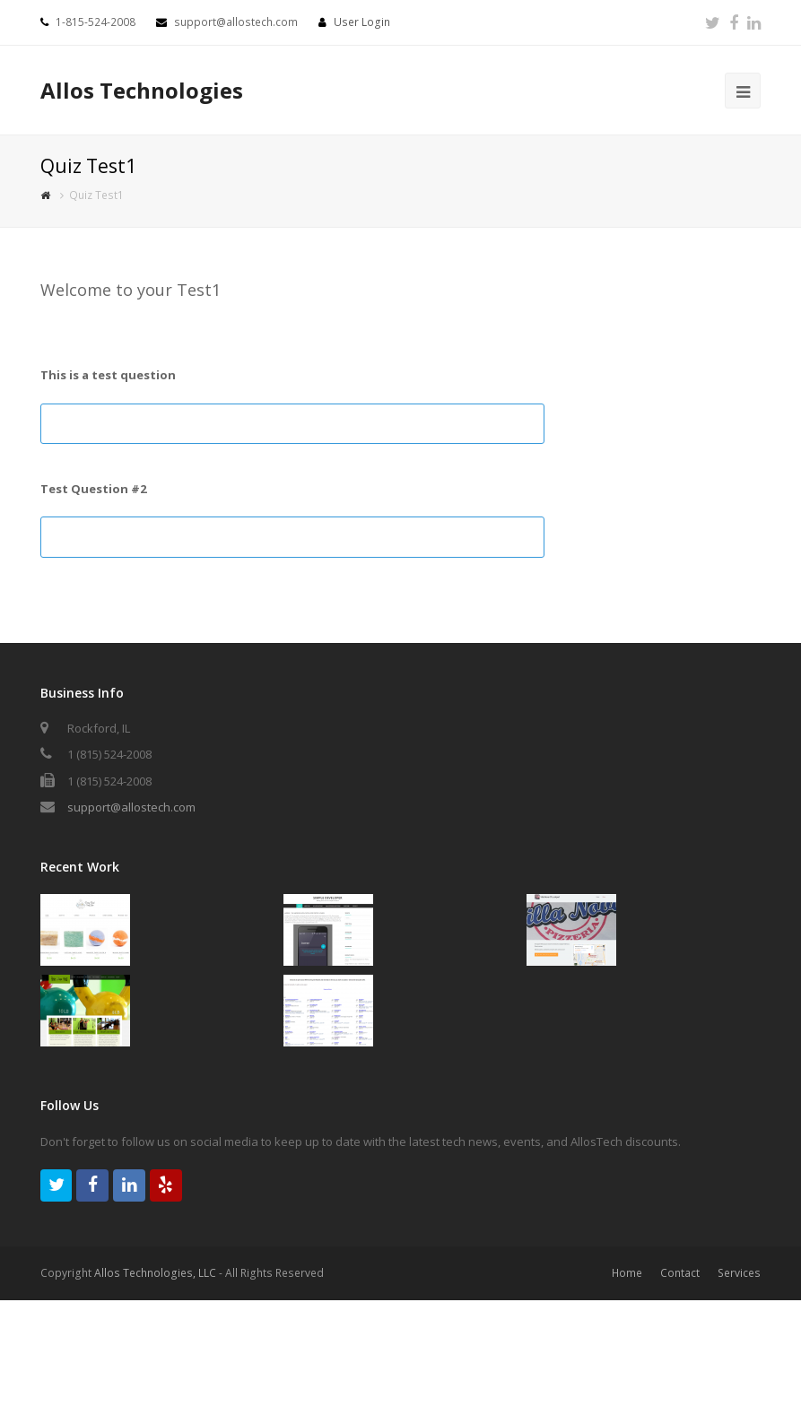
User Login (362, 22)
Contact (680, 1272)
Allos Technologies (141, 90)
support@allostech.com (131, 807)
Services (739, 1272)
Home (627, 1272)
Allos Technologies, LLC (155, 1272)
